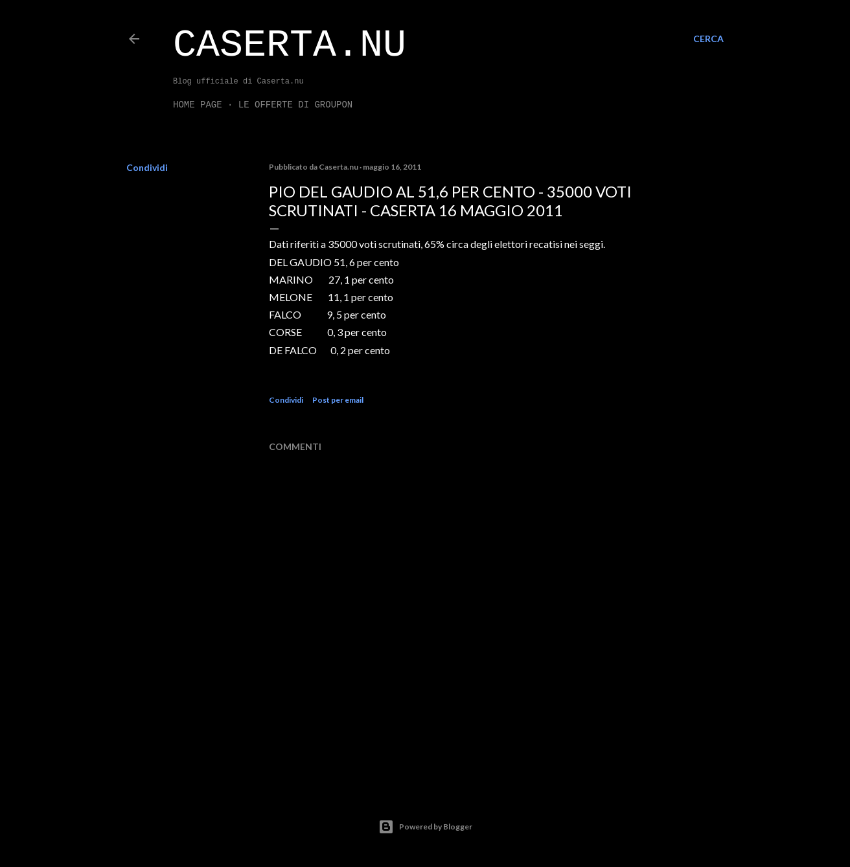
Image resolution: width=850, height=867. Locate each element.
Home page (197, 105)
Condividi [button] (147, 167)
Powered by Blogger (425, 827)
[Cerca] (708, 38)
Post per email (337, 400)
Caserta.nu (289, 45)
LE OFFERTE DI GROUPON (295, 105)
